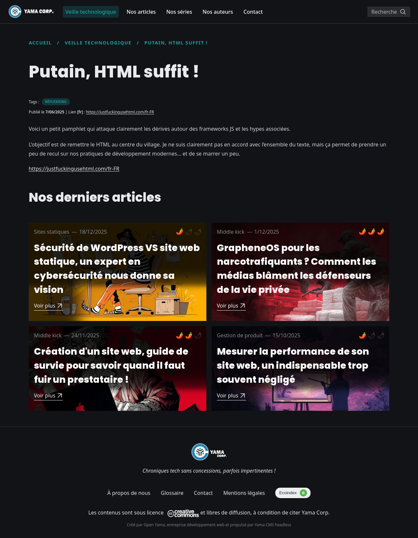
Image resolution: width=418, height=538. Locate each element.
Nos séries (179, 11)
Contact (253, 11)
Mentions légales (244, 492)
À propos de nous (129, 492)
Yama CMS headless (273, 525)
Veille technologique (98, 43)
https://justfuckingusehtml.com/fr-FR (120, 112)
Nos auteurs (217, 11)
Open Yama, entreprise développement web (185, 525)
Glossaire (172, 492)
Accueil (40, 43)
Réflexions (56, 101)
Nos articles (141, 11)
